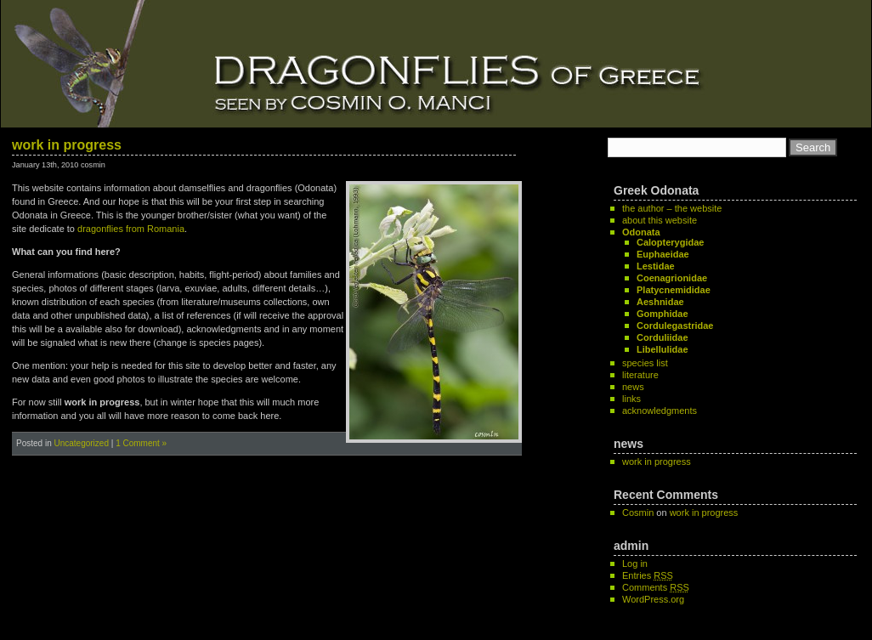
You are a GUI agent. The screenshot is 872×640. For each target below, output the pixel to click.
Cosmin (638, 512)
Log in (635, 563)
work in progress (67, 145)
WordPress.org (653, 599)
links (631, 399)
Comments (655, 587)
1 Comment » (141, 443)
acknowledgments (659, 410)
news (633, 387)
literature (640, 375)
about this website (659, 220)
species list (645, 363)
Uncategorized (81, 443)
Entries (647, 575)
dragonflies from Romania (130, 229)
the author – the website (672, 208)
